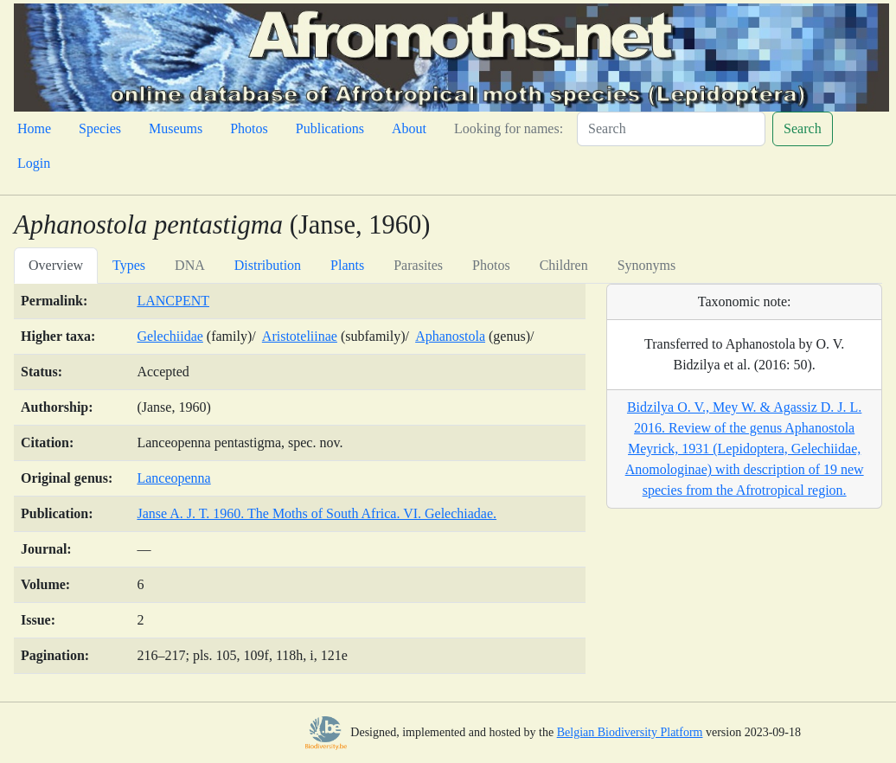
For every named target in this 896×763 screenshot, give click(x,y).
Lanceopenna (173, 478)
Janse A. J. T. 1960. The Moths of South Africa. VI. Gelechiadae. (316, 513)
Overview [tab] (56, 265)
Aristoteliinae (299, 336)
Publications (330, 128)
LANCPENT (173, 300)
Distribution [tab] (267, 265)
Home (34, 128)
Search (803, 128)
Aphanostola (450, 336)
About (409, 128)
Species (100, 128)
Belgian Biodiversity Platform (630, 732)
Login (33, 163)
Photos (249, 128)
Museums (175, 128)
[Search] (671, 129)
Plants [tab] (347, 265)
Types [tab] (128, 265)
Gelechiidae (169, 336)
